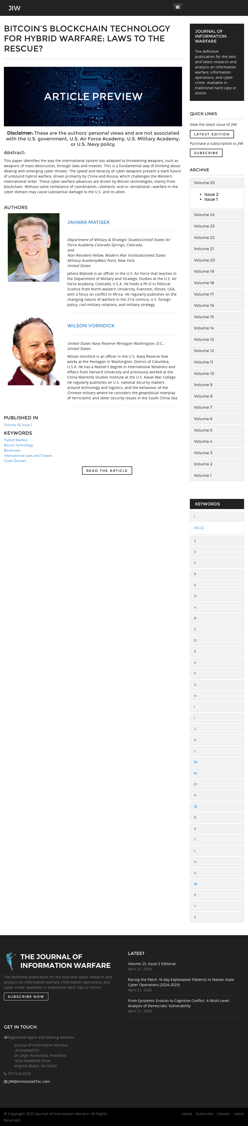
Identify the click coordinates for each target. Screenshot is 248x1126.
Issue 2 (211, 194)
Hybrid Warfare (16, 440)
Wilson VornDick (91, 326)
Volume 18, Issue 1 (18, 424)
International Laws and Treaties (28, 455)
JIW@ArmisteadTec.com (29, 1086)
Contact (223, 1113)
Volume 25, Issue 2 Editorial (156, 963)
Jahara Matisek (88, 222)
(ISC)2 (199, 527)
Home (187, 1113)
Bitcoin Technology (18, 445)
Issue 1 (211, 199)
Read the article (107, 470)
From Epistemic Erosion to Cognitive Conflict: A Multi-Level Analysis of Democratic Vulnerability (183, 1003)
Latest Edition (212, 134)
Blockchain (12, 450)
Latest (239, 1113)
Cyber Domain (15, 460)
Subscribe (206, 153)
